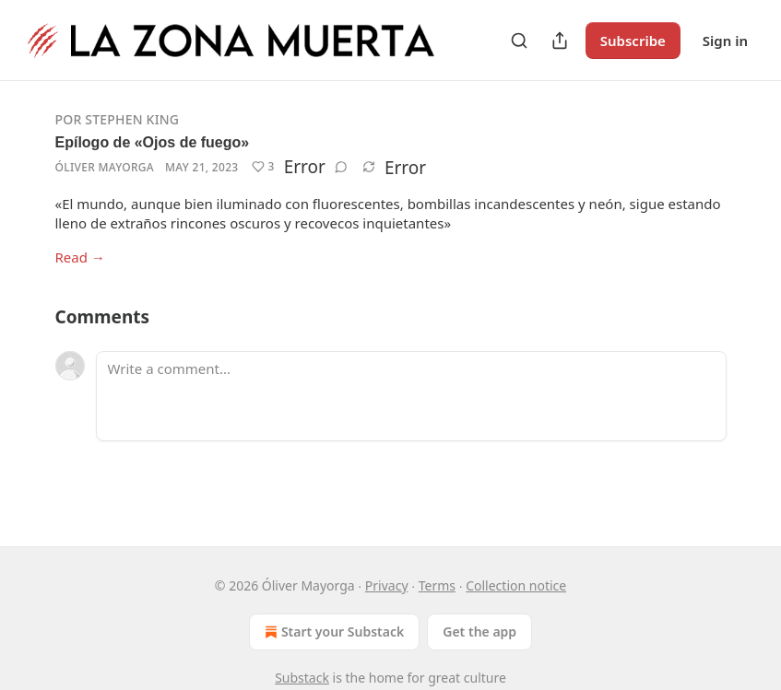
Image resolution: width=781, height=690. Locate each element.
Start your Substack (332, 632)
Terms (437, 585)
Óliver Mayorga (105, 167)
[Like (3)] (263, 167)
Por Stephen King (117, 119)
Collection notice (516, 585)
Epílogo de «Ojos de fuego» (152, 142)
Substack (302, 677)
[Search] (519, 40)
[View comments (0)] (341, 167)
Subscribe (633, 40)
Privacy (386, 585)
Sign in (725, 40)
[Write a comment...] (411, 396)
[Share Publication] (559, 40)
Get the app (479, 631)
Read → (80, 257)
